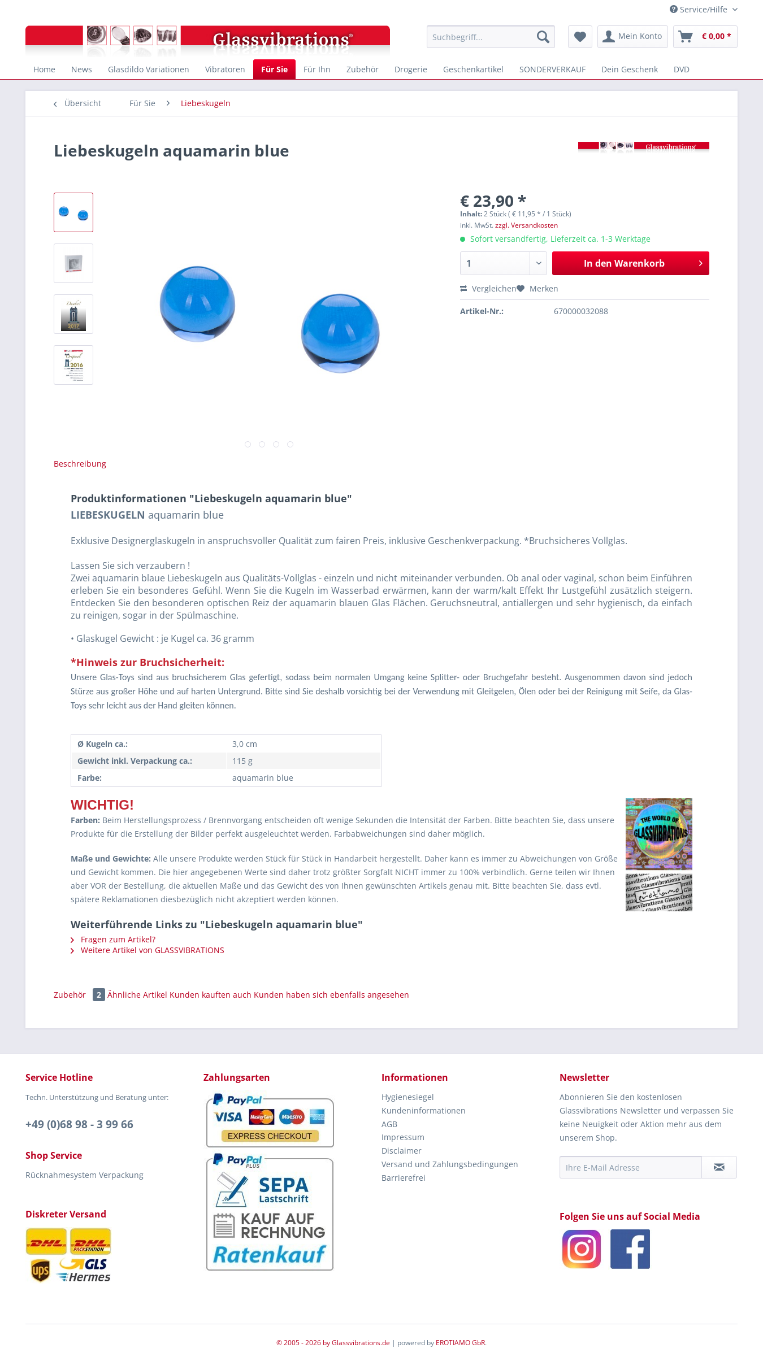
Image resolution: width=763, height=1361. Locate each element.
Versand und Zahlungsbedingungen (450, 1164)
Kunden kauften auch (211, 994)
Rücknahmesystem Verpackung (84, 1174)
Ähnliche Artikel (137, 994)
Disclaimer (402, 1150)
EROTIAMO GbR (460, 1342)
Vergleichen (488, 288)
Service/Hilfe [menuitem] (700, 9)
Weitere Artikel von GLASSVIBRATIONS (147, 950)
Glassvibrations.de (361, 1342)
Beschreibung (80, 463)
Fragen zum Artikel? (113, 939)
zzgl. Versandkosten (526, 225)
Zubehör (80, 994)
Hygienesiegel (408, 1097)
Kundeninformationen (424, 1110)
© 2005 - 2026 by (304, 1342)
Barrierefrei (404, 1177)
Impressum (403, 1137)
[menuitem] (491, 36)
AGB (389, 1124)
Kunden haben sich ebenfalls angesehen (331, 994)
